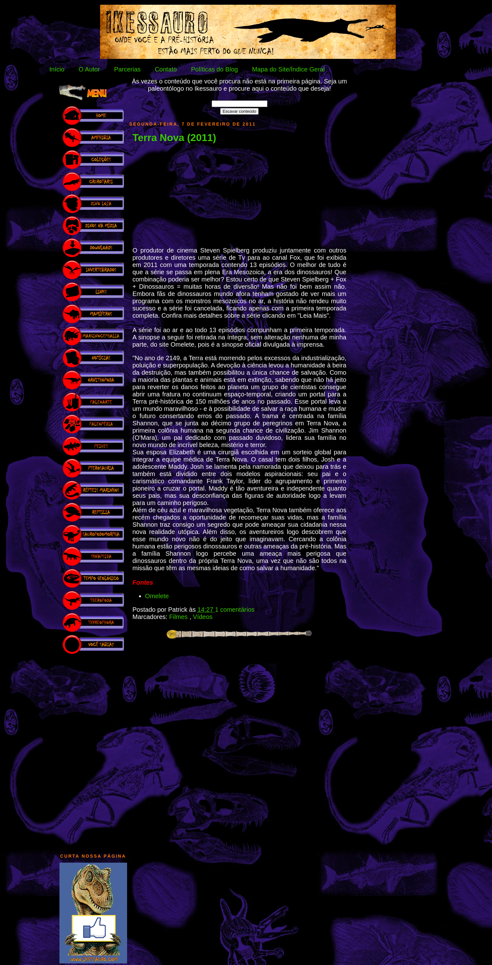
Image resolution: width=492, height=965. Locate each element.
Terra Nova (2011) (174, 137)
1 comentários (234, 609)
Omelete (157, 596)
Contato (166, 69)
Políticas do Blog (214, 69)
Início (56, 69)
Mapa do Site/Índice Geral (288, 69)
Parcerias (127, 69)
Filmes (179, 616)
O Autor (89, 69)
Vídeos (202, 616)
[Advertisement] (93, 750)
